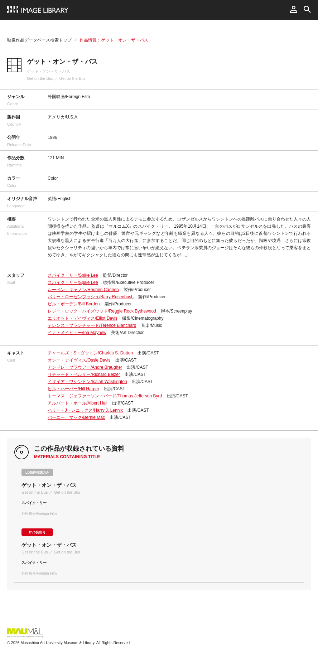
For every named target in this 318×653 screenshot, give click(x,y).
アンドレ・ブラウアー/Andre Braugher (85, 367)
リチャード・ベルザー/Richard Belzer (84, 374)
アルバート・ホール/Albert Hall (77, 403)
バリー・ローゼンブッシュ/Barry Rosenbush (91, 296)
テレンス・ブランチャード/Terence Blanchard (92, 325)
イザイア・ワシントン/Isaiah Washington (87, 381)
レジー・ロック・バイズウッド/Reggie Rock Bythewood (102, 311)
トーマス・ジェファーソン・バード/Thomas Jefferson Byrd (105, 395)
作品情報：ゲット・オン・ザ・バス (114, 40)
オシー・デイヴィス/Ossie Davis (79, 360)
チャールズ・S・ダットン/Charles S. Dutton (90, 352)
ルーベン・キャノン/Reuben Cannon (83, 289)
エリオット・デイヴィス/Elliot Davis (82, 318)
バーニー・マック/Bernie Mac (76, 417)
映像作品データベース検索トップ (39, 40)
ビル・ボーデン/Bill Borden (74, 303)
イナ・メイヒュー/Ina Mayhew (77, 332)
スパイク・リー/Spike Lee (73, 275)
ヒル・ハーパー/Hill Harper (73, 388)
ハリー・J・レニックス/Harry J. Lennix (85, 410)
